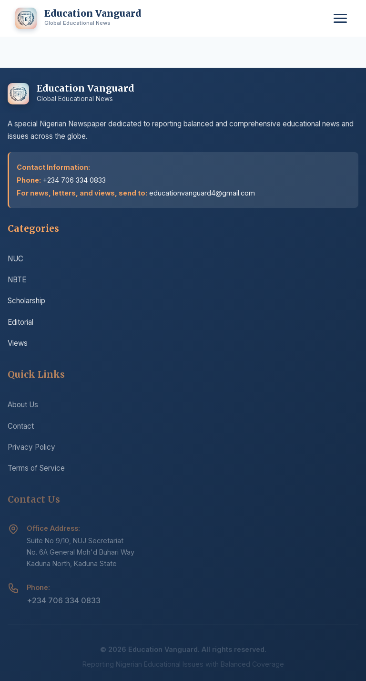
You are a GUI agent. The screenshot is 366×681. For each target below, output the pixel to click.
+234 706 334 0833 (64, 604)
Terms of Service (36, 470)
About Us (23, 407)
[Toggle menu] (340, 18)
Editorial (20, 323)
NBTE (17, 280)
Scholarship (26, 302)
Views (18, 344)
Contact (21, 428)
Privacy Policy (31, 449)
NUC (15, 259)
